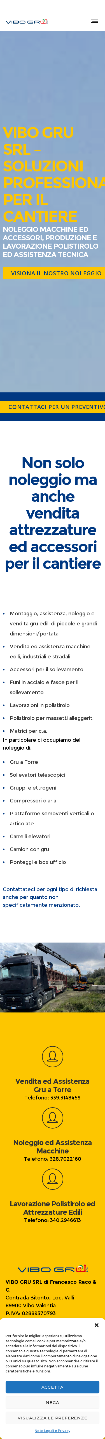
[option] (52, 977)
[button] (96, 1325)
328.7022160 (65, 1159)
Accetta (52, 1387)
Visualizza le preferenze (52, 1418)
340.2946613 (65, 1220)
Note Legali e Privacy (52, 1431)
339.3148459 (65, 1098)
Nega (52, 1402)
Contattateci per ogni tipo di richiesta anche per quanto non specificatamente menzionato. (50, 897)
